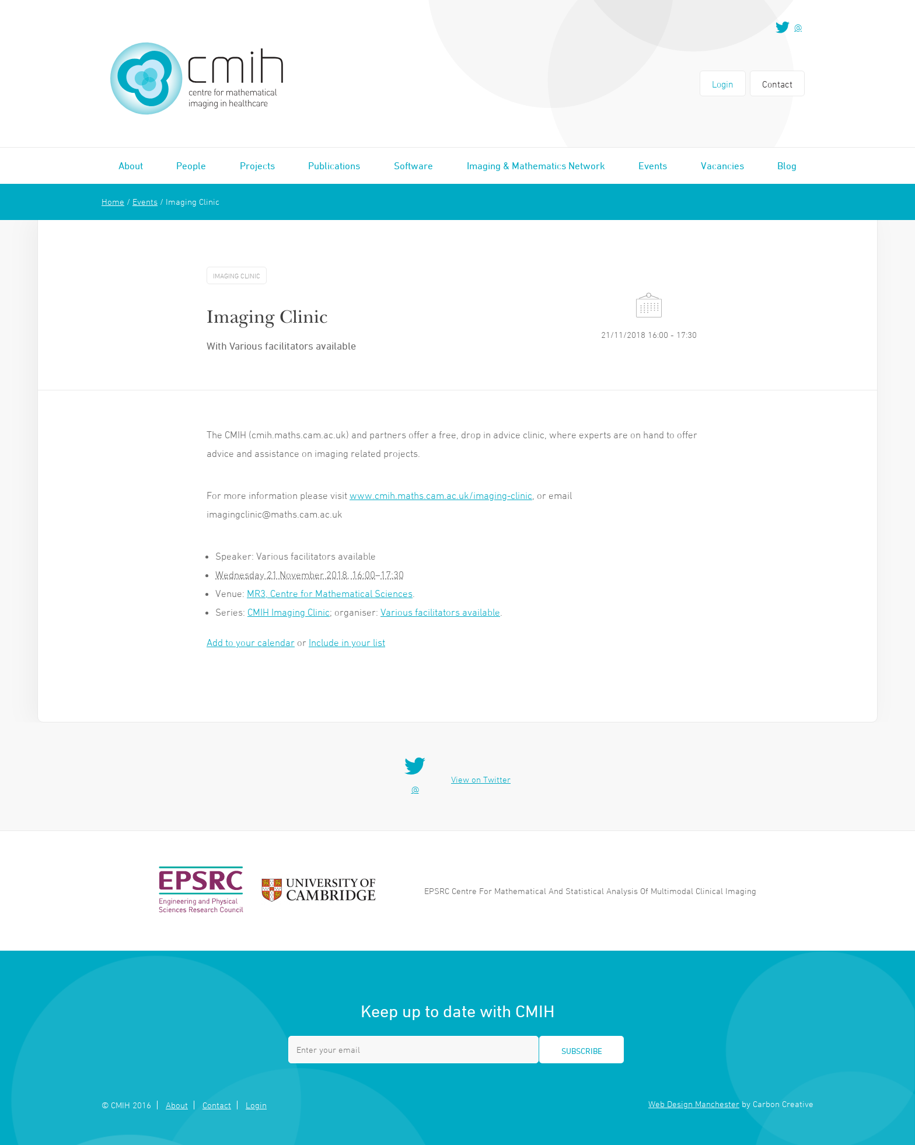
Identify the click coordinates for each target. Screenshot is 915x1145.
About (130, 166)
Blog (787, 166)
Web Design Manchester (693, 1104)
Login (723, 84)
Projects (257, 166)
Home (113, 202)
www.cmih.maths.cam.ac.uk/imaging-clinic (441, 495)
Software (413, 166)
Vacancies (722, 166)
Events (652, 166)
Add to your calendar (251, 642)
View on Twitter (481, 779)
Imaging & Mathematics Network (536, 166)
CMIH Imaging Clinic (288, 612)
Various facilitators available (440, 612)
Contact (777, 84)
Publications (334, 166)
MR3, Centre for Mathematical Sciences (330, 593)
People (191, 166)
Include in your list (347, 642)
